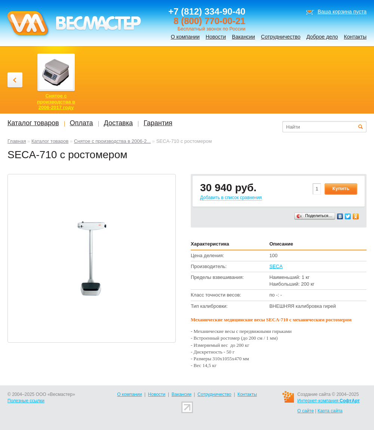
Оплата (81, 123)
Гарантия (158, 123)
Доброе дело (322, 37)
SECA (275, 266)
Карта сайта (330, 411)
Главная (16, 141)
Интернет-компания (328, 400)
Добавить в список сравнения (231, 197)
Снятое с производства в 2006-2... (112, 141)
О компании (185, 37)
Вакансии (243, 37)
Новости (216, 37)
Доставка (118, 123)
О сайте (305, 411)
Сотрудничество (280, 37)
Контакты (355, 37)
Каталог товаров (49, 141)
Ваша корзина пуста (342, 12)
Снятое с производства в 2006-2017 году (56, 101)
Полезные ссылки (26, 400)
